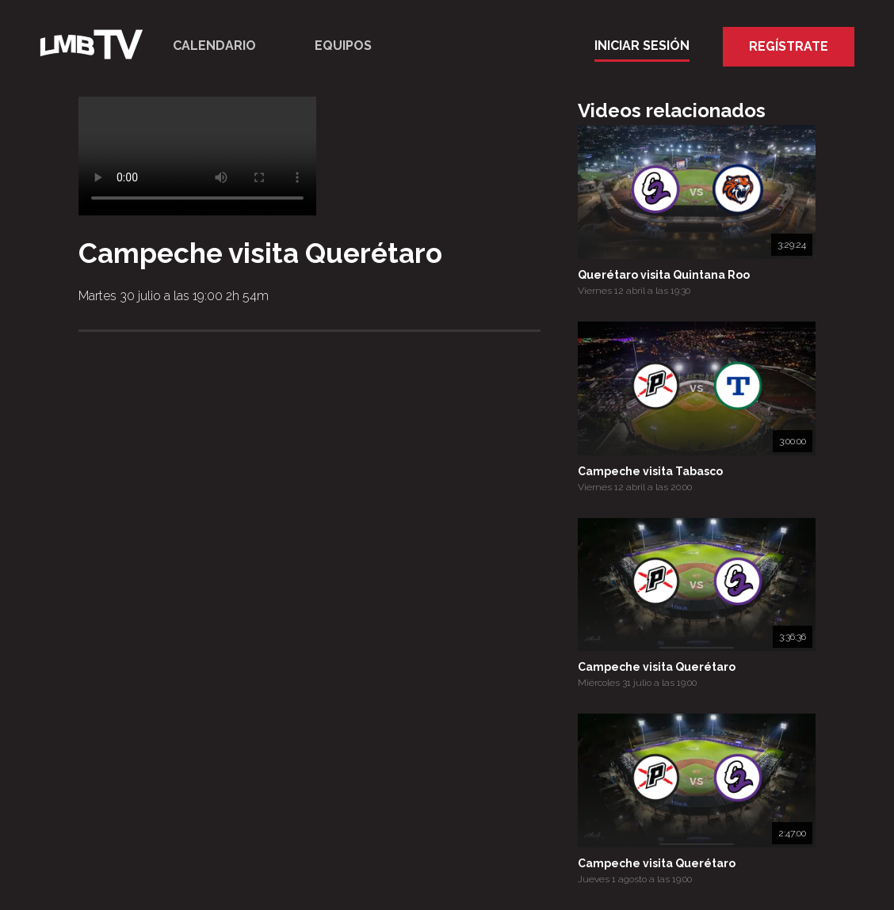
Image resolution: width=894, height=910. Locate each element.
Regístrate (788, 46)
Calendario (214, 45)
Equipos (343, 45)
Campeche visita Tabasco (650, 471)
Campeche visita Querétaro (656, 667)
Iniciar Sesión (642, 45)
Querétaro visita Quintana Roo (664, 274)
